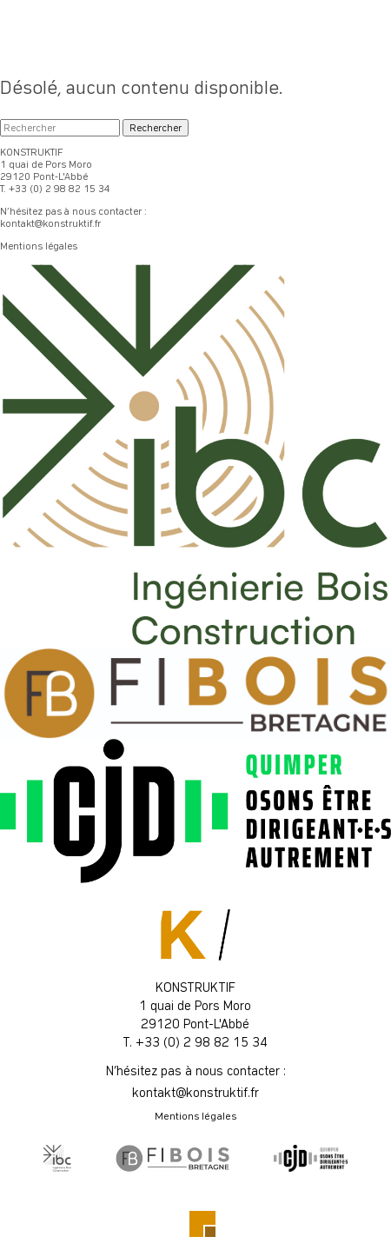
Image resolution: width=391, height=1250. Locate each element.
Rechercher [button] (155, 128)
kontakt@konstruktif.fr (50, 223)
